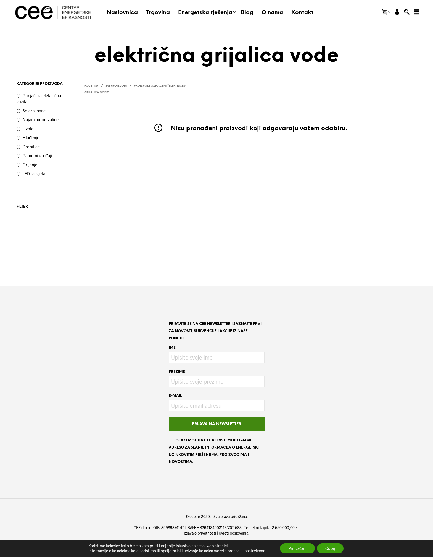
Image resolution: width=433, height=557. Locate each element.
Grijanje (30, 164)
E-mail (175, 396)
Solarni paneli (35, 110)
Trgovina (158, 12)
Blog (247, 12)
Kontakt (302, 12)
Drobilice (31, 146)
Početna (91, 85)
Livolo (28, 128)
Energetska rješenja (205, 12)
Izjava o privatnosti (200, 533)
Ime (172, 348)
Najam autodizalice (41, 119)
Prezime (177, 372)
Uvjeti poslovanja (233, 533)
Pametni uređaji (37, 155)
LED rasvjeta (34, 173)
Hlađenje (31, 137)
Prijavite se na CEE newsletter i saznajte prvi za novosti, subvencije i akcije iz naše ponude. (215, 331)
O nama (272, 12)
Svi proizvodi (116, 85)
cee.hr (194, 516)
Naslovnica (122, 12)
